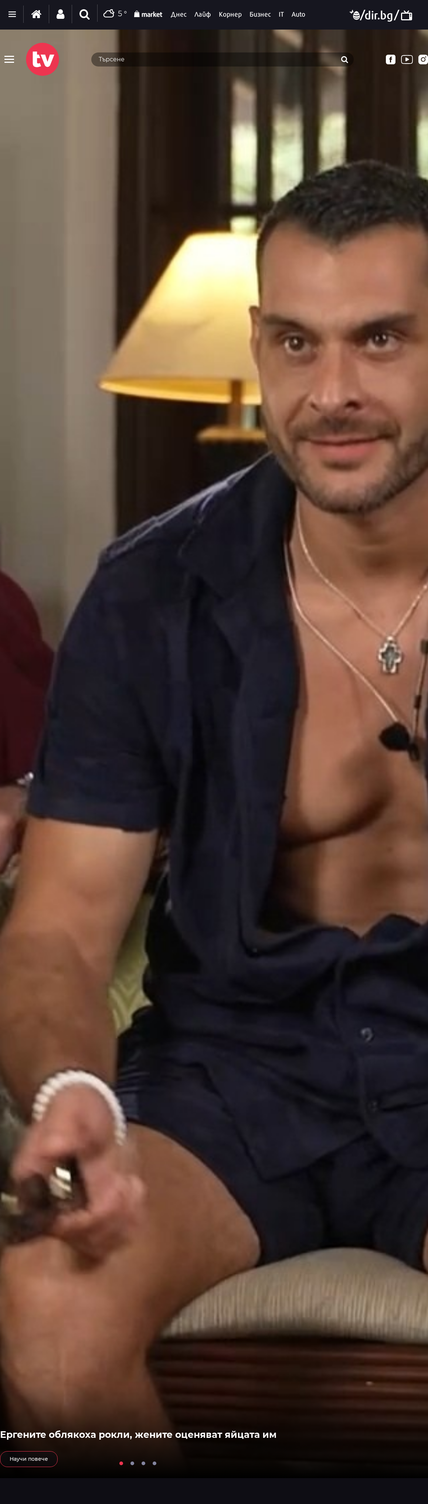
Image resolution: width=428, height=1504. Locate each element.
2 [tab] (132, 1463)
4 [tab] (154, 1463)
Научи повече (29, 1459)
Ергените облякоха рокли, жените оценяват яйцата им (138, 1434)
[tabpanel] (214, 754)
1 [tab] (121, 1463)
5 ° (114, 14)
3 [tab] (143, 1463)
